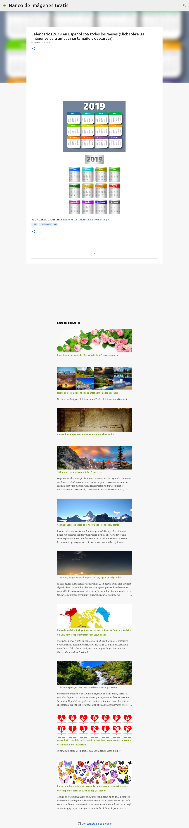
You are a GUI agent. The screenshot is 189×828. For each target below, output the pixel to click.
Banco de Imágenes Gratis (39, 5)
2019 (35, 224)
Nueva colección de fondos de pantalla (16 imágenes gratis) (87, 393)
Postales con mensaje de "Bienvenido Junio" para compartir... (88, 355)
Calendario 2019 (49, 224)
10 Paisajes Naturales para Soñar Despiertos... (80, 472)
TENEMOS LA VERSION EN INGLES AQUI (85, 219)
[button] (33, 49)
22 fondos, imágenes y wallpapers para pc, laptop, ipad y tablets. (89, 577)
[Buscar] (73, 5)
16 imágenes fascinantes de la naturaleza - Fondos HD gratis (88, 525)
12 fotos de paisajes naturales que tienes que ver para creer (87, 687)
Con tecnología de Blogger (94, 823)
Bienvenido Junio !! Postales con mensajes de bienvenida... (86, 434)
